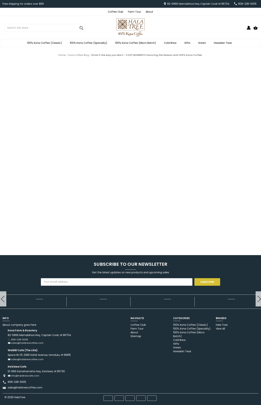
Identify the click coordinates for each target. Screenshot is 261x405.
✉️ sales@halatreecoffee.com (26, 342)
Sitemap (135, 336)
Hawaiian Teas (224, 43)
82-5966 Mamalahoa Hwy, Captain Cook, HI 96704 (39, 335)
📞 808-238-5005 (18, 339)
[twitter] (248, 397)
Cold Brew (171, 43)
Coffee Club (115, 12)
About (149, 12)
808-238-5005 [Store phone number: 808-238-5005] (17, 382)
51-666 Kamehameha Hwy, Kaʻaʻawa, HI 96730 (36, 371)
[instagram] (255, 397)
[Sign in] (249, 29)
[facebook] (235, 397)
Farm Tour (134, 12)
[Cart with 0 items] (255, 29)
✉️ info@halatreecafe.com (23, 375)
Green (203, 43)
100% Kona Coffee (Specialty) (89, 43)
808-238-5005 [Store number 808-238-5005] (247, 4)
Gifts (188, 43)
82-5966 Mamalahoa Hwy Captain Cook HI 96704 (198, 4)
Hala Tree (222, 325)
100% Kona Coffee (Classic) (45, 43)
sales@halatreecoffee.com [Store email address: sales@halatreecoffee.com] (25, 387)
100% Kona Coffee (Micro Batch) (136, 43)
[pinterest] (242, 397)
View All (220, 328)
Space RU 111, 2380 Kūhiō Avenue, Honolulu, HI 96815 (39, 355)
